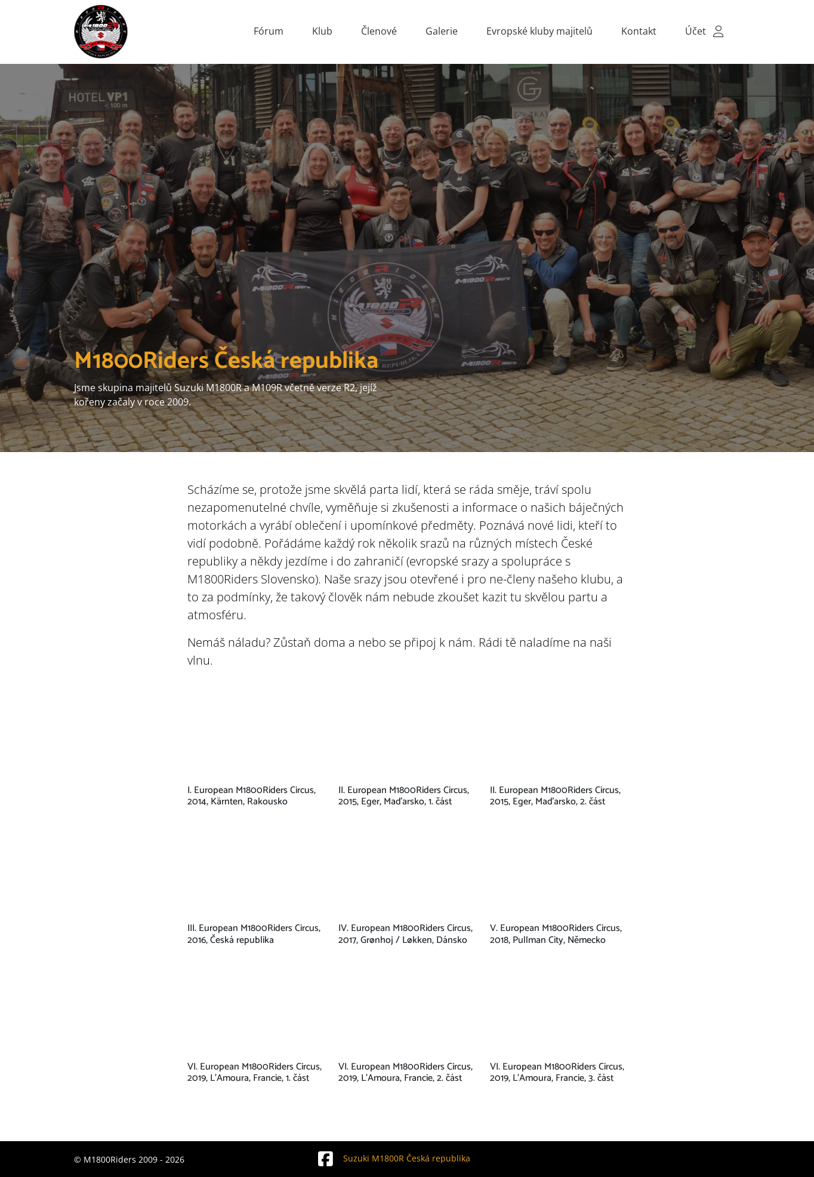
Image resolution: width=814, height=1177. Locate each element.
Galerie (442, 31)
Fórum (268, 31)
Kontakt (638, 31)
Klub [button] (322, 31)
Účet (705, 31)
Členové (379, 31)
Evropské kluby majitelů (539, 31)
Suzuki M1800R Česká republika (392, 1158)
